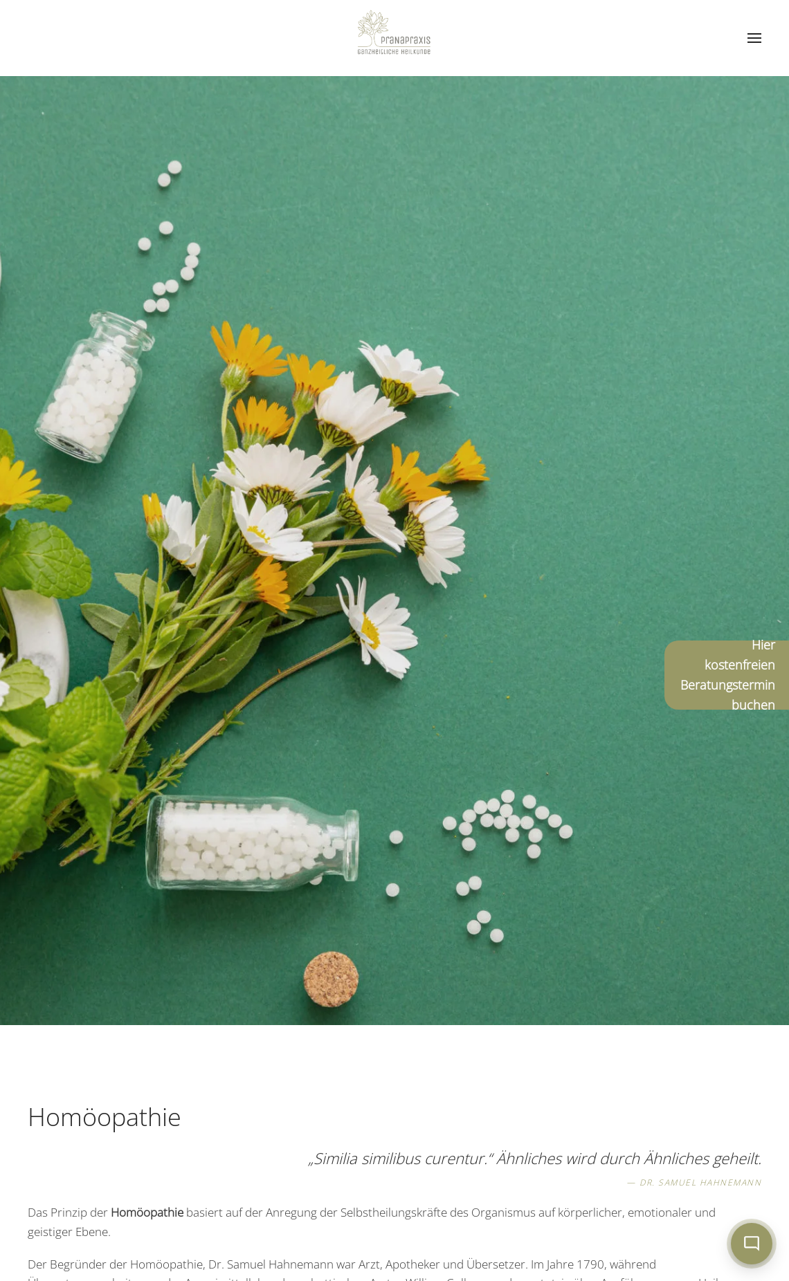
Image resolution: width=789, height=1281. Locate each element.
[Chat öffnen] (751, 1243)
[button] (754, 38)
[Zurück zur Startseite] (394, 38)
